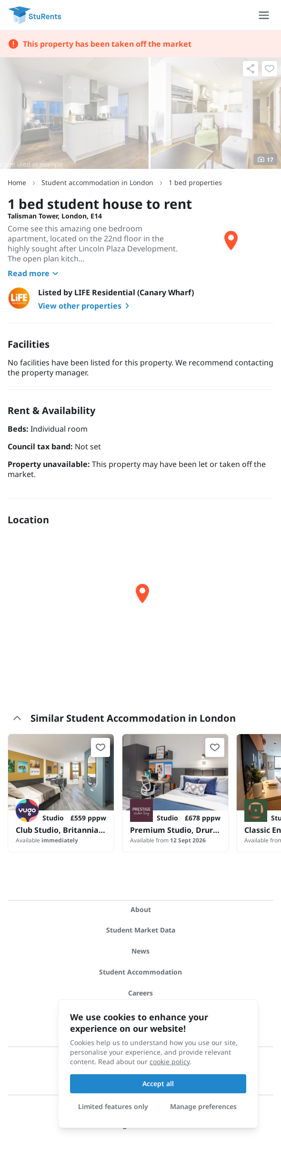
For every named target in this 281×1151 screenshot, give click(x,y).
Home (17, 182)
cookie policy (170, 1061)
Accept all (158, 1083)
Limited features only (113, 1106)
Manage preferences (203, 1106)
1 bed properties (195, 182)
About (140, 909)
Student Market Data (140, 929)
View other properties (85, 305)
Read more (34, 273)
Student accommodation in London (97, 182)
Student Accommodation (140, 971)
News (140, 950)
